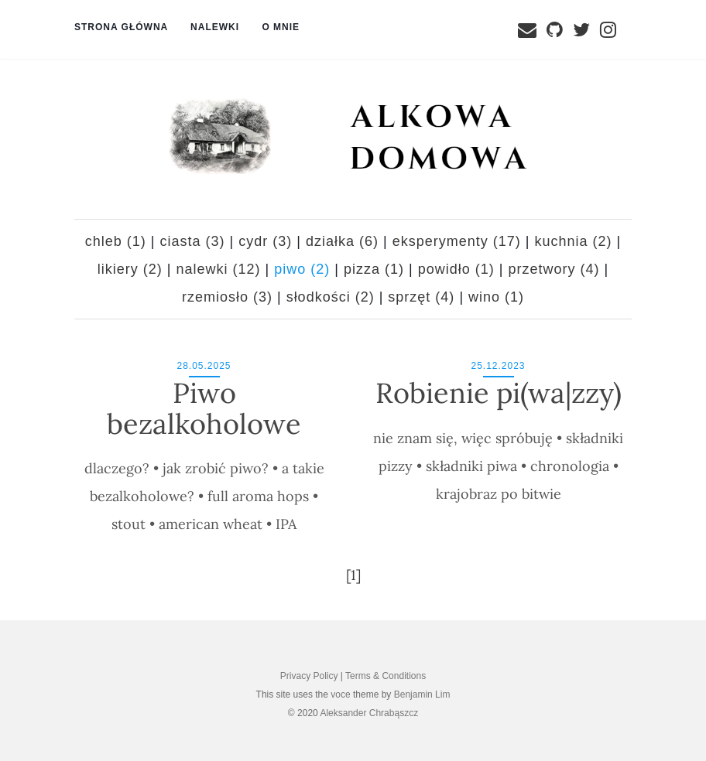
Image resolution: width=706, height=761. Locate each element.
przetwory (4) (553, 269)
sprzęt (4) (421, 297)
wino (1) (496, 297)
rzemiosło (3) (227, 297)
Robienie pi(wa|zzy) (498, 393)
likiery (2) (130, 269)
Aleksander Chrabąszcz (369, 713)
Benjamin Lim (422, 694)
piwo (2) (302, 269)
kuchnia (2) (573, 241)
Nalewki (216, 27)
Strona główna (122, 27)
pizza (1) (374, 269)
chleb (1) (115, 241)
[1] (353, 575)
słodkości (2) (330, 297)
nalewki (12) (218, 269)
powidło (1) (456, 269)
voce (340, 694)
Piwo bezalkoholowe (204, 408)
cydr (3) (265, 241)
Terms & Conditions (385, 676)
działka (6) (342, 241)
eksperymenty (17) (456, 241)
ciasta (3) (192, 241)
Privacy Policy (309, 676)
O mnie (282, 27)
